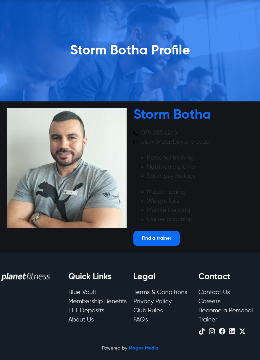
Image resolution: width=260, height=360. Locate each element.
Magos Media (143, 348)
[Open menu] (156, 238)
